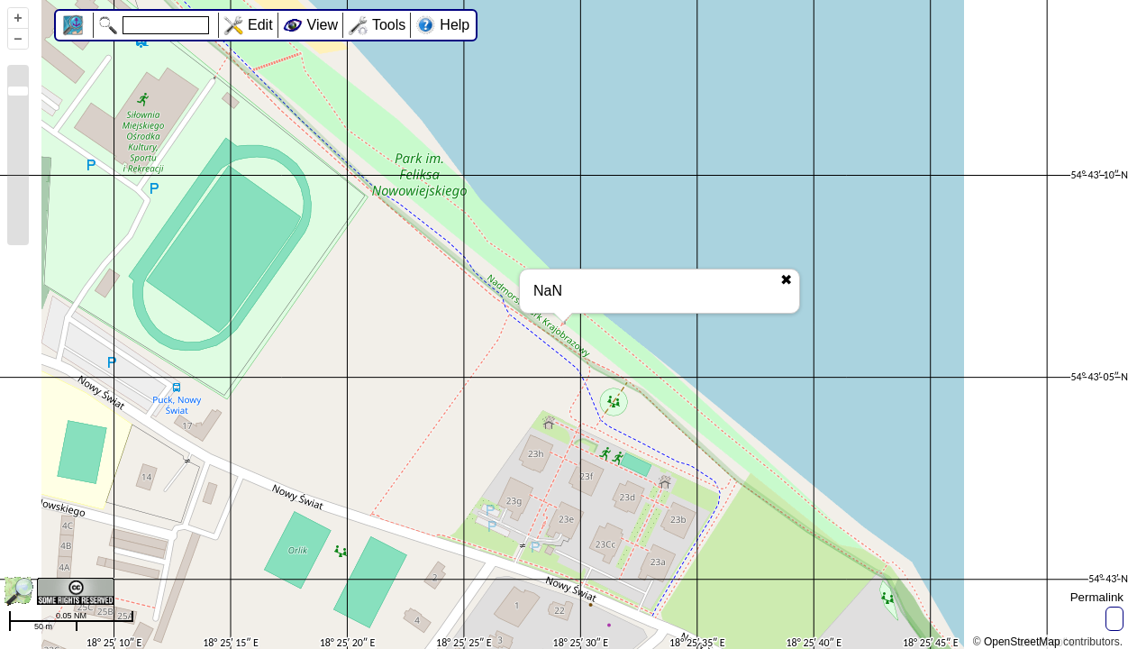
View (322, 24)
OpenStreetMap (1022, 641)
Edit (260, 24)
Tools (388, 24)
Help (454, 24)
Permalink (1096, 597)
